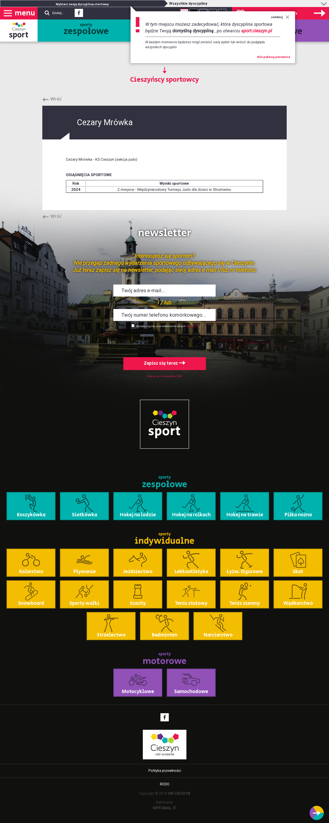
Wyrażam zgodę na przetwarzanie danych (161, 326)
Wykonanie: (164, 804)
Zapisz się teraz (164, 363)
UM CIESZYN (179, 793)
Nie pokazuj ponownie (273, 57)
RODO (164, 784)
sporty (86, 30)
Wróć (56, 99)
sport (19, 35)
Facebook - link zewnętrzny (79, 14)
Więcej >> (192, 326)
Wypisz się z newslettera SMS (164, 376)
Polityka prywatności (164, 770)
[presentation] (164, 341)
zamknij (280, 17)
